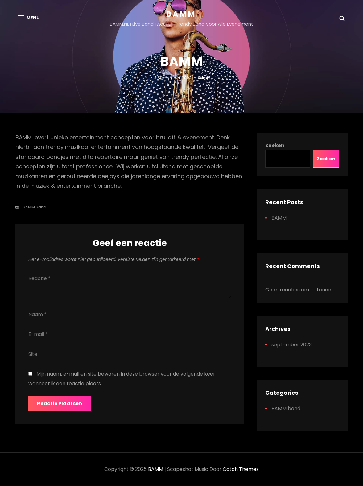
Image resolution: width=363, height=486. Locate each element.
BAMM (181, 14)
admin (203, 78)
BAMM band (34, 207)
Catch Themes (241, 469)
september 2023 (291, 344)
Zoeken (274, 145)
